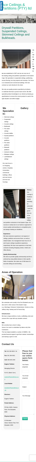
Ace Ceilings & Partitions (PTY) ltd (17, 6)
